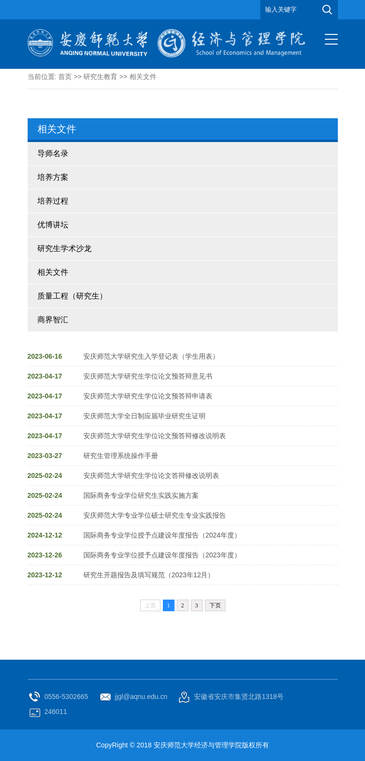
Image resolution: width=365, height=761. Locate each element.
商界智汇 (52, 320)
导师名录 (52, 153)
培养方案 (52, 177)
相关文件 (143, 76)
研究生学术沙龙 (64, 248)
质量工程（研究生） (72, 296)
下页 (215, 605)
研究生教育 (100, 76)
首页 (65, 76)
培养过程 (52, 201)
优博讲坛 (52, 225)
